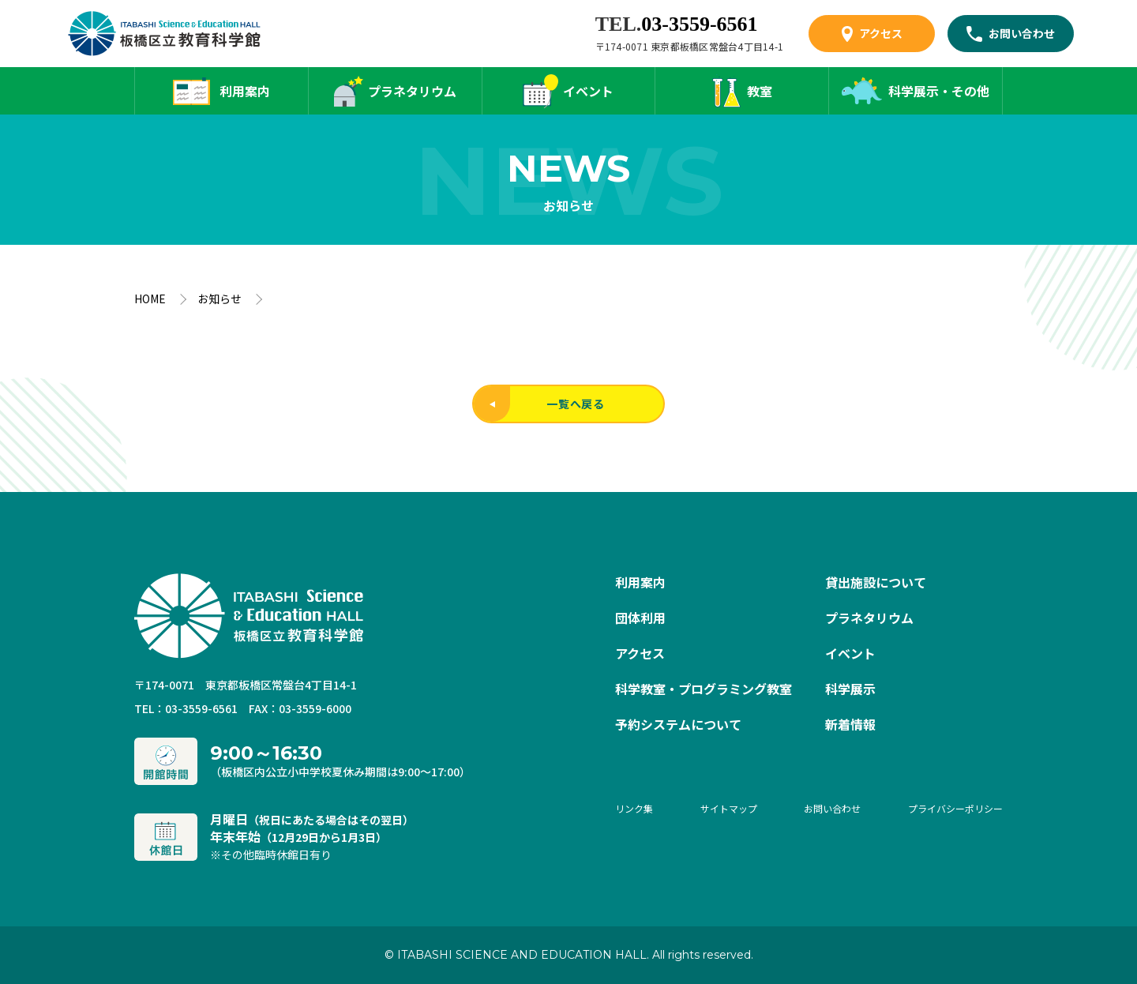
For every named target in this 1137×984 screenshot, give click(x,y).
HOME (150, 298)
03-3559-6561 (699, 24)
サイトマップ (728, 808)
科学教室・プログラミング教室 (703, 688)
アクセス (880, 33)
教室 (759, 90)
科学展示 (850, 688)
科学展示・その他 (938, 90)
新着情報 (850, 724)
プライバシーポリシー (955, 808)
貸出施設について (875, 582)
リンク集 (634, 808)
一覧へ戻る (539, 404)
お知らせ (219, 298)
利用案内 (245, 90)
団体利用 (640, 617)
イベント (588, 90)
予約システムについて (678, 724)
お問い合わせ (1022, 33)
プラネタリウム (412, 90)
